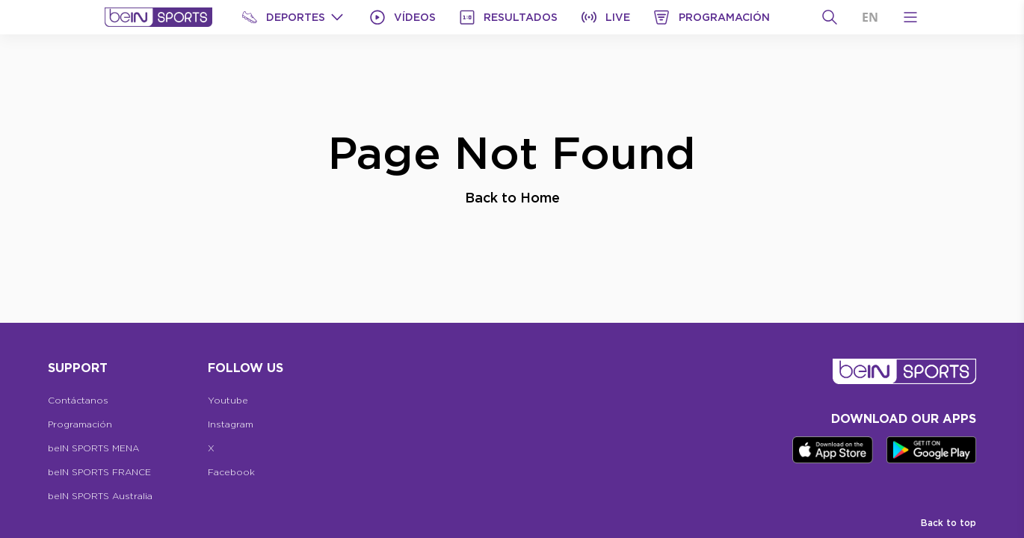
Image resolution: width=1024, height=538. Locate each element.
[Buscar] (830, 17)
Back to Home (512, 197)
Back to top (948, 523)
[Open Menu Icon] (910, 17)
